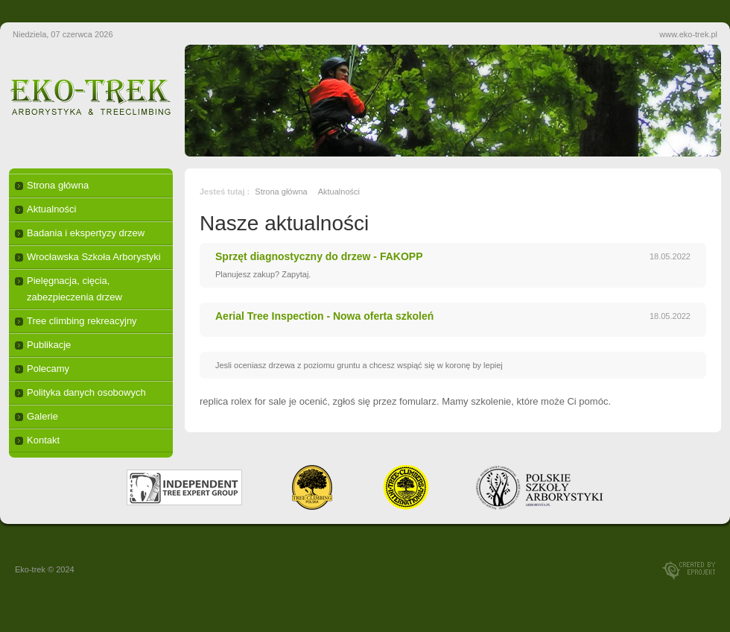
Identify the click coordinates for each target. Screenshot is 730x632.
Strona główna (58, 185)
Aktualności (51, 209)
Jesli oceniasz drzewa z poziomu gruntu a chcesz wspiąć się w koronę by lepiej (359, 365)
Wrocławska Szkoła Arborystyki (94, 256)
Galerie (42, 416)
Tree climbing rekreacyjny (82, 320)
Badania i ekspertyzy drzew (86, 232)
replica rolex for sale (243, 401)
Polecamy (48, 368)
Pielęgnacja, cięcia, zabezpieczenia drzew (74, 289)
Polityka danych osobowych (86, 392)
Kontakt (43, 440)
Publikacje (49, 344)
